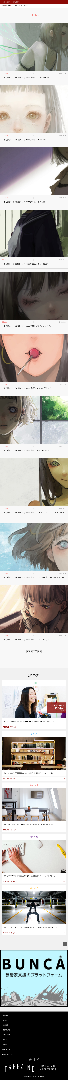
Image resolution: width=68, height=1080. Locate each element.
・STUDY (5, 1020)
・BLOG (4, 1040)
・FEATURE (6, 1030)
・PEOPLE (5, 1015)
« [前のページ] (31, 651)
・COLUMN (5, 1025)
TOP (3, 5)
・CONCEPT (6, 1044)
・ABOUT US (6, 1049)
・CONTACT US (7, 1054)
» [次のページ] (40, 651)
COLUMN (7, 5)
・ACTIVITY (6, 1035)
